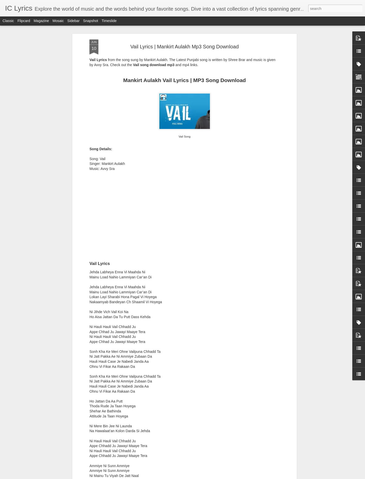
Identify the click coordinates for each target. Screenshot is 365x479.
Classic (8, 21)
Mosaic (58, 21)
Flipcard (23, 21)
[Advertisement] (184, 158)
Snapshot (90, 21)
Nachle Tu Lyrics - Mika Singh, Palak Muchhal (173, 416)
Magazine (41, 21)
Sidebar (73, 21)
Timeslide (109, 21)
